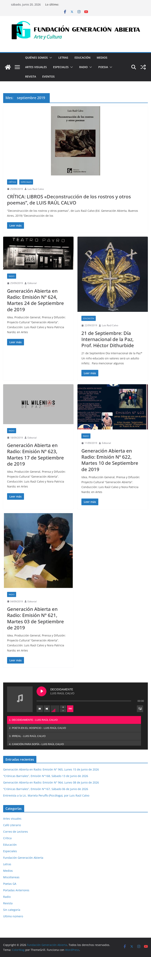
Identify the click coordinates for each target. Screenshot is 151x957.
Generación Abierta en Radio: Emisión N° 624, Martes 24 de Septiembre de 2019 (35, 300)
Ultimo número (13, 916)
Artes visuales (36, 67)
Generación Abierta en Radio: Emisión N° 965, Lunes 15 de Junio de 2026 (51, 769)
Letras (63, 57)
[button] (50, 57)
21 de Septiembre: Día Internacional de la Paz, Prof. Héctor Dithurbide (107, 339)
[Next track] (47, 708)
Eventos (48, 76)
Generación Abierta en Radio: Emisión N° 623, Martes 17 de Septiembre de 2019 (35, 454)
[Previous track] (40, 708)
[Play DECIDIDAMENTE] (41, 691)
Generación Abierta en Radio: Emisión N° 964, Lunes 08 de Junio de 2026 (51, 782)
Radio (83, 67)
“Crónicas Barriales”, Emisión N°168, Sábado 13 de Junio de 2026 (45, 776)
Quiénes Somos (36, 57)
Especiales (61, 67)
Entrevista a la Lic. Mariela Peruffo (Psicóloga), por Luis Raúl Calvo (46, 795)
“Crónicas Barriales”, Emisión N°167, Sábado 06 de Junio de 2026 (45, 789)
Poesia (103, 67)
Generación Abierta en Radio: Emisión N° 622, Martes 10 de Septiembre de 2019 (109, 459)
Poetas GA (9, 884)
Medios (102, 57)
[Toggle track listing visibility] (140, 708)
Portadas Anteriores (16, 890)
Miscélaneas (11, 877)
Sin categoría (11, 910)
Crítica (12, 182)
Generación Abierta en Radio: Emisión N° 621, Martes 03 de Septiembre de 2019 (35, 618)
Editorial (32, 283)
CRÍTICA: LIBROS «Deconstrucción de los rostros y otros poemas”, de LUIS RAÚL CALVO (69, 199)
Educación (82, 57)
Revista (30, 76)
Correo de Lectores (15, 831)
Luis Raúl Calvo (36, 189)
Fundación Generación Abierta (23, 858)
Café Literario (12, 825)
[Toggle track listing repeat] (70, 708)
